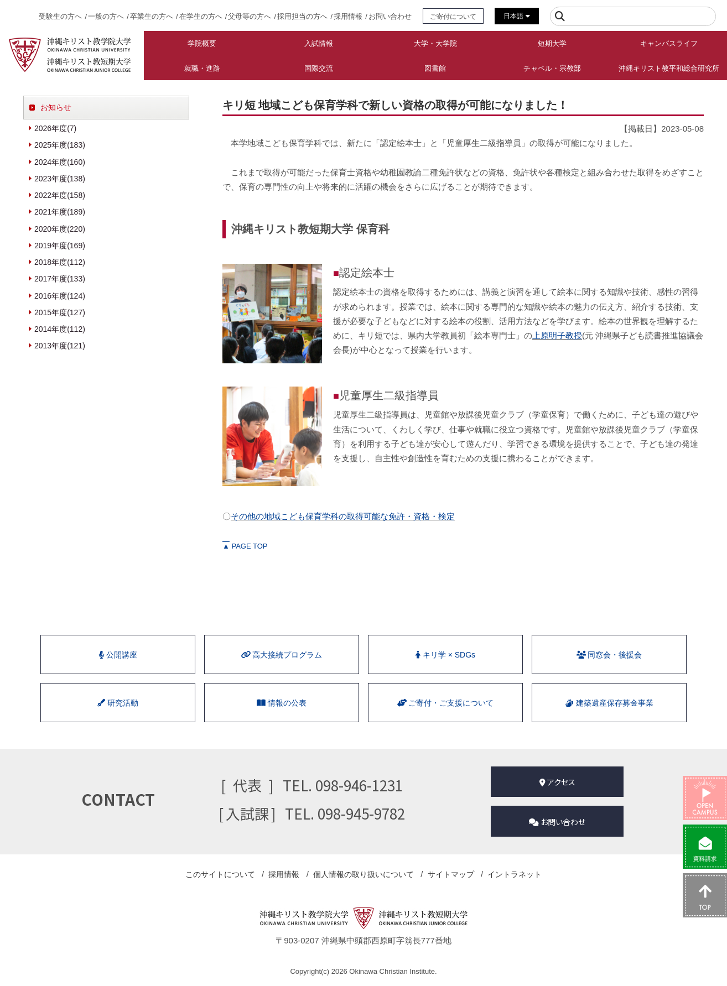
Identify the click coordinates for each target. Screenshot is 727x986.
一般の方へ (106, 16)
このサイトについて (220, 874)
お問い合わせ (390, 16)
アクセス (557, 781)
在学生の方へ (200, 16)
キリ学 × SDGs (445, 654)
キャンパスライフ (669, 43)
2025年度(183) (59, 144)
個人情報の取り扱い (363, 874)
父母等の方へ (249, 16)
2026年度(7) (55, 128)
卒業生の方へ (151, 16)
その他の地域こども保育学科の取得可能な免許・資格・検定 (343, 516)
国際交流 (318, 68)
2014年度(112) (59, 329)
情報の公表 (282, 702)
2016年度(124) (59, 295)
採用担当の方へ (302, 16)
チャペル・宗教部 (552, 68)
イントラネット (514, 874)
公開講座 (118, 654)
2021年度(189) (59, 211)
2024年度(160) (59, 162)
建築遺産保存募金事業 (609, 702)
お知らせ (55, 107)
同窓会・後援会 (609, 654)
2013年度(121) (59, 345)
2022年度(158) (59, 195)
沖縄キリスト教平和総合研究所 (669, 68)
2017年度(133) (59, 278)
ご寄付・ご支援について (445, 702)
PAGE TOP (245, 546)
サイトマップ (450, 874)
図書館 (435, 68)
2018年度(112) (59, 262)
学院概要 (202, 43)
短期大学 (552, 43)
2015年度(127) (59, 312)
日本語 (516, 16)
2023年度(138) (59, 178)
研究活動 (117, 702)
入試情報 (318, 43)
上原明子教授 (557, 335)
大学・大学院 (435, 43)
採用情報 (348, 16)
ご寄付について (453, 16)
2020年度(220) (59, 229)
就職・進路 (202, 68)
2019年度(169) (59, 245)
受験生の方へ (60, 16)
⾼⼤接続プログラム (282, 654)
